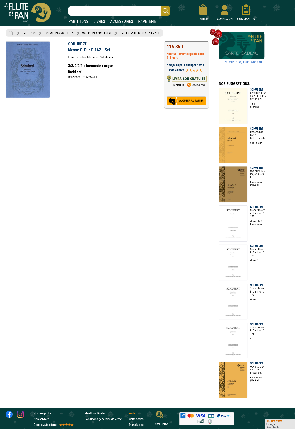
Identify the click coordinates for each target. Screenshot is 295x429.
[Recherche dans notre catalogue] (119, 11)
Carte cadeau (137, 419)
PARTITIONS (78, 21)
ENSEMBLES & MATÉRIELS (59, 33)
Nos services (41, 419)
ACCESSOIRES (121, 21)
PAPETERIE (147, 21)
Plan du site (136, 424)
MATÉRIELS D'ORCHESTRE (96, 33)
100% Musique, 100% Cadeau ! (242, 62)
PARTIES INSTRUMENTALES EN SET (139, 33)
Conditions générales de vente (105, 419)
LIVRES (99, 21)
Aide (132, 413)
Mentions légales (94, 413)
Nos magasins (43, 413)
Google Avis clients (53, 424)
